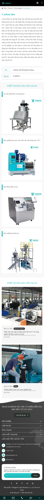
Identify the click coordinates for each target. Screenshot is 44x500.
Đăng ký (36, 475)
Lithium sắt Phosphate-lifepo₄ (23, 70)
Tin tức (10, 8)
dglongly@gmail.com (9, 455)
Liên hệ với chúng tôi (13, 439)
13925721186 (7, 450)
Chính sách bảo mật (26, 492)
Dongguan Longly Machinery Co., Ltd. (23, 487)
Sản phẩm (6, 421)
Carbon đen (27, 8)
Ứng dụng (7, 430)
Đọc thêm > (7, 337)
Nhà (5, 8)
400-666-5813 (7, 459)
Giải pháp (6, 426)
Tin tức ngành (18, 8)
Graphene (16, 76)
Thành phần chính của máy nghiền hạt (17, 389)
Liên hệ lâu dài (22, 415)
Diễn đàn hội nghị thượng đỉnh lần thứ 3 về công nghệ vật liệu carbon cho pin (21, 333)
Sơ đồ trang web (14, 492)
